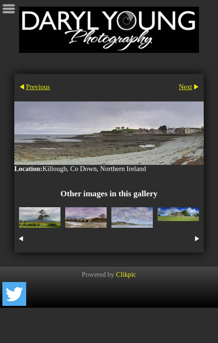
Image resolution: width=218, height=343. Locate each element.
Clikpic (126, 274)
